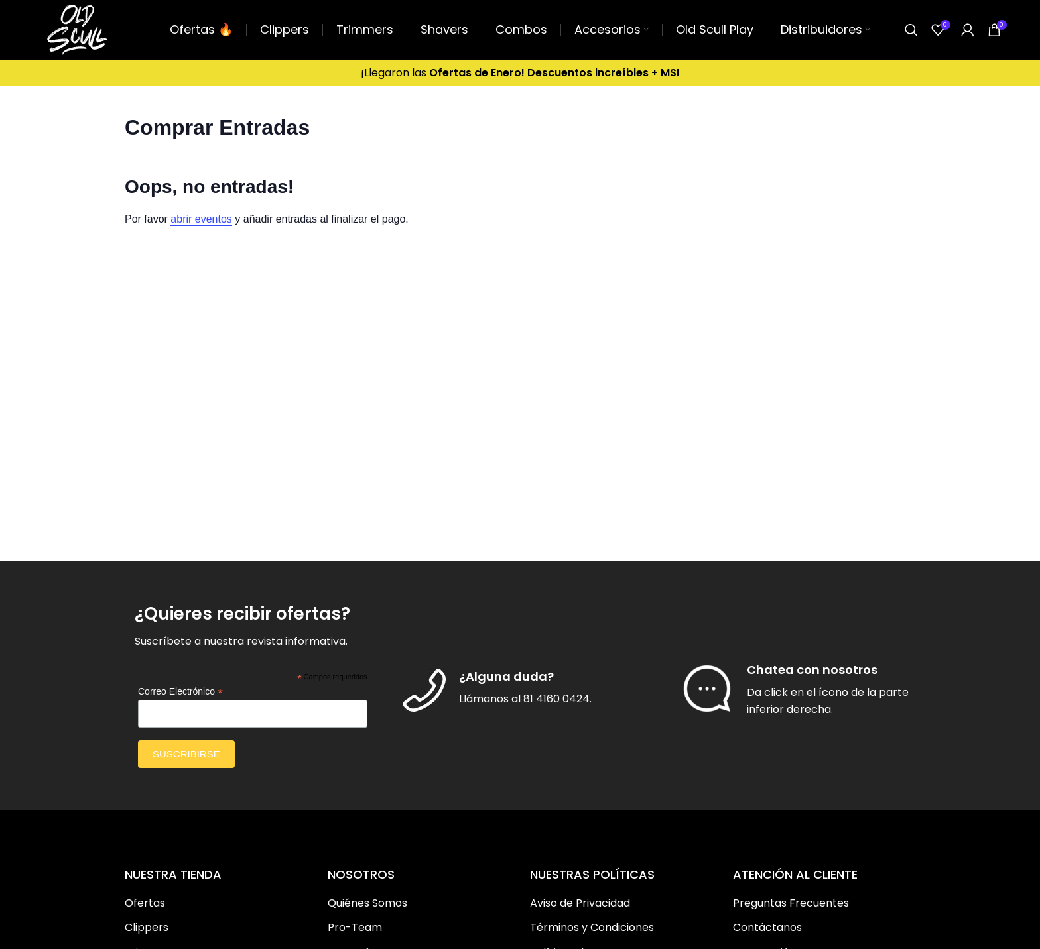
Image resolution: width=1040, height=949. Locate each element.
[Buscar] (911, 30)
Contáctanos (767, 928)
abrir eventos (201, 219)
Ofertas (145, 903)
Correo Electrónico (180, 691)
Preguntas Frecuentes (791, 903)
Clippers (146, 928)
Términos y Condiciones (592, 928)
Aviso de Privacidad (580, 903)
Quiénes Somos (367, 903)
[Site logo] (77, 28)
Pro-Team (355, 928)
